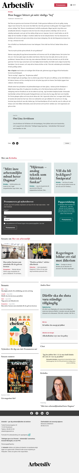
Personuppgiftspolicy (7, 444)
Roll (5, 217)
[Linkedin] (42, 413)
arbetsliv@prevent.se (7, 431)
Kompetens (4, 304)
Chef (2, 299)
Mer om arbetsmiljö (21, 238)
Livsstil (3, 294)
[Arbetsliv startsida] (39, 464)
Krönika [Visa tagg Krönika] (67, 143)
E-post (6, 210)
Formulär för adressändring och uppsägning (16, 435)
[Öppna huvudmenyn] (73, 5)
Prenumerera (60, 5)
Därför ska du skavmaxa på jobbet (12, 296)
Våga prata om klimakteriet (10, 301)
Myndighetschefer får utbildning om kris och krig (17, 291)
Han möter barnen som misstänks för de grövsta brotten (19, 306)
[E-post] (47, 413)
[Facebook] (31, 413)
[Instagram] (37, 413)
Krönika (10, 12)
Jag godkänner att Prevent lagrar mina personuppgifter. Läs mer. (25, 223)
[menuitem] (21, 5)
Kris (2, 289)
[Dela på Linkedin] (17, 143)
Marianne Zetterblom (47, 424)
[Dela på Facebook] (13, 143)
